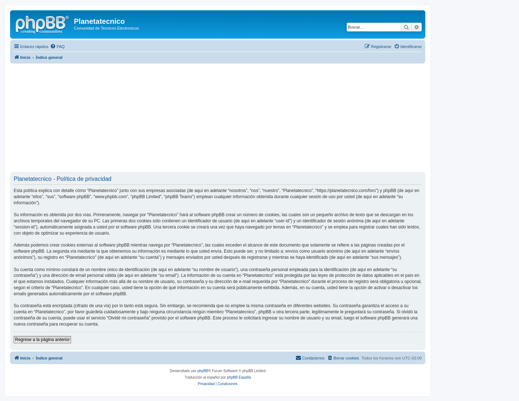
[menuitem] (57, 46)
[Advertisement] (226, 117)
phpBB (203, 371)
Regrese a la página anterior (42, 339)
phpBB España (239, 377)
